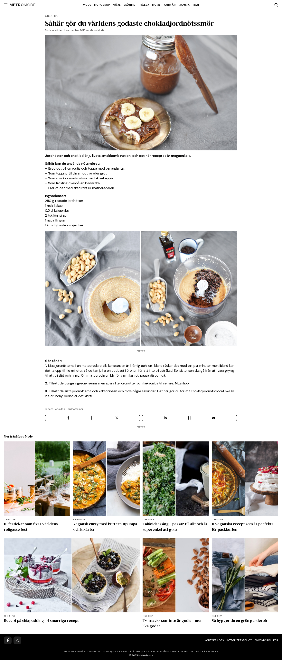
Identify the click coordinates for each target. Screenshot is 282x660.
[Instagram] (17, 640)
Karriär (169, 4)
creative (51, 16)
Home (156, 4)
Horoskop (102, 4)
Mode (87, 4)
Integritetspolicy (239, 640)
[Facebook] (8, 640)
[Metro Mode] (22, 5)
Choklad (60, 409)
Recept (49, 409)
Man (196, 4)
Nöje (117, 4)
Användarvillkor (266, 640)
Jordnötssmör (75, 409)
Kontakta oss (214, 640)
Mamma (184, 4)
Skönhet (130, 4)
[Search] (276, 5)
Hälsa (144, 4)
